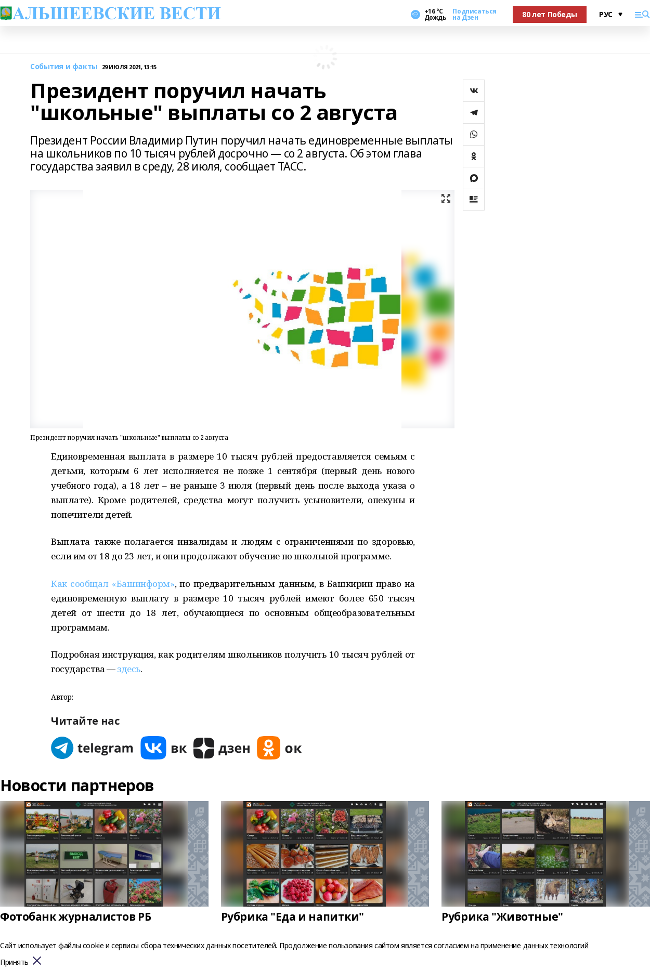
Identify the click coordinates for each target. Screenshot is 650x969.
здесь (128, 669)
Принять (14, 962)
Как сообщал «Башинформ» (113, 584)
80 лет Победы (549, 14)
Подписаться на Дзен (474, 14)
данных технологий (556, 945)
